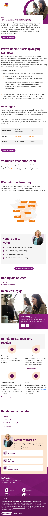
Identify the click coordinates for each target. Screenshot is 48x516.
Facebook (8, 491)
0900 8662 (11, 462)
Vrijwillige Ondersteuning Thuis (10, 424)
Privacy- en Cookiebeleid (19, 508)
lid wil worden (13, 170)
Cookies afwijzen (18, 513)
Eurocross (31, 137)
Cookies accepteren (7, 513)
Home (3, 17)
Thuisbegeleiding (29, 419)
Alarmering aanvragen (9, 37)
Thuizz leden (10, 166)
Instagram (27, 491)
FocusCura (18, 137)
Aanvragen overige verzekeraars (12, 399)
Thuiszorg (5, 419)
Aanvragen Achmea (32, 371)
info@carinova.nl (13, 470)
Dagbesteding (28, 423)
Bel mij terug (12, 452)
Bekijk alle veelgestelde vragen (24, 270)
